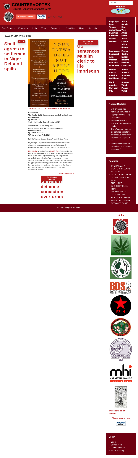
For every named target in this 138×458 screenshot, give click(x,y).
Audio (34, 28)
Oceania (113, 60)
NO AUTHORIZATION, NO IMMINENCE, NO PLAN (121, 177)
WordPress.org (117, 450)
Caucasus (126, 65)
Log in (114, 442)
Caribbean (114, 78)
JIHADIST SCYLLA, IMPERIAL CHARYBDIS (49, 108)
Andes (124, 69)
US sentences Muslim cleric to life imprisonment (92, 58)
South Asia (114, 51)
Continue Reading (66, 173)
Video (43, 28)
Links (81, 28)
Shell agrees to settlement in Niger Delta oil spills (15, 56)
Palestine (113, 33)
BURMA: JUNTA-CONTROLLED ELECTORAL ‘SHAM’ (120, 195)
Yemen (112, 27)
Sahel (124, 24)
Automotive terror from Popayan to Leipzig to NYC (121, 138)
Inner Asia (114, 65)
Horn (123, 27)
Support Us (56, 28)
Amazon (125, 72)
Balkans (125, 60)
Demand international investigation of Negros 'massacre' (121, 146)
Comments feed (118, 448)
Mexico (112, 69)
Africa (124, 21)
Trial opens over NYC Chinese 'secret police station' (121, 123)
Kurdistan (114, 36)
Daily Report (7, 28)
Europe (124, 51)
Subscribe (92, 28)
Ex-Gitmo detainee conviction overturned (52, 189)
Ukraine (125, 63)
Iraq (111, 21)
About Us (70, 28)
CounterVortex (31, 4)
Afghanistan (115, 30)
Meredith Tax (32, 151)
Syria (117, 21)
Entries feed (116, 445)
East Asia (113, 63)
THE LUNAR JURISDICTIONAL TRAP (119, 186)
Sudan (124, 47)
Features (22, 28)
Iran (111, 24)
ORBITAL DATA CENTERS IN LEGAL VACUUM (120, 169)
